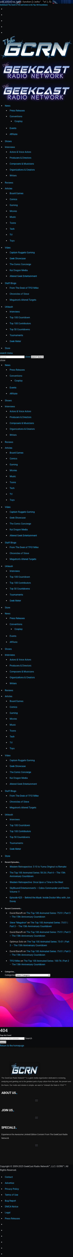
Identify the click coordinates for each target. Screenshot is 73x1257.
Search (28, 1038)
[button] (36, 1100)
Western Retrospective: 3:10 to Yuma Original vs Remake (38, 866)
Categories (10, 975)
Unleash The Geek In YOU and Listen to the (24, 5)
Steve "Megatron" (18, 922)
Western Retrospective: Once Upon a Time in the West (36, 882)
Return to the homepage (12, 1045)
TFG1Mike (15, 960)
